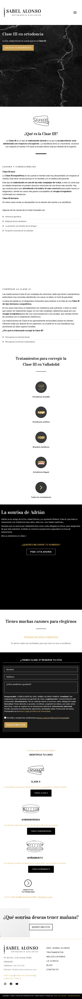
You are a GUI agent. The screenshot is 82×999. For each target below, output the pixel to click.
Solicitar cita (15, 725)
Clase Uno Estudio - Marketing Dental (66, 996)
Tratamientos (55, 952)
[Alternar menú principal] (75, 12)
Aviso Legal (24, 711)
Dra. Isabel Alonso (58, 948)
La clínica (53, 961)
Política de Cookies (12, 978)
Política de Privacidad (40, 711)
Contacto (53, 969)
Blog (50, 965)
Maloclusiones (56, 957)
